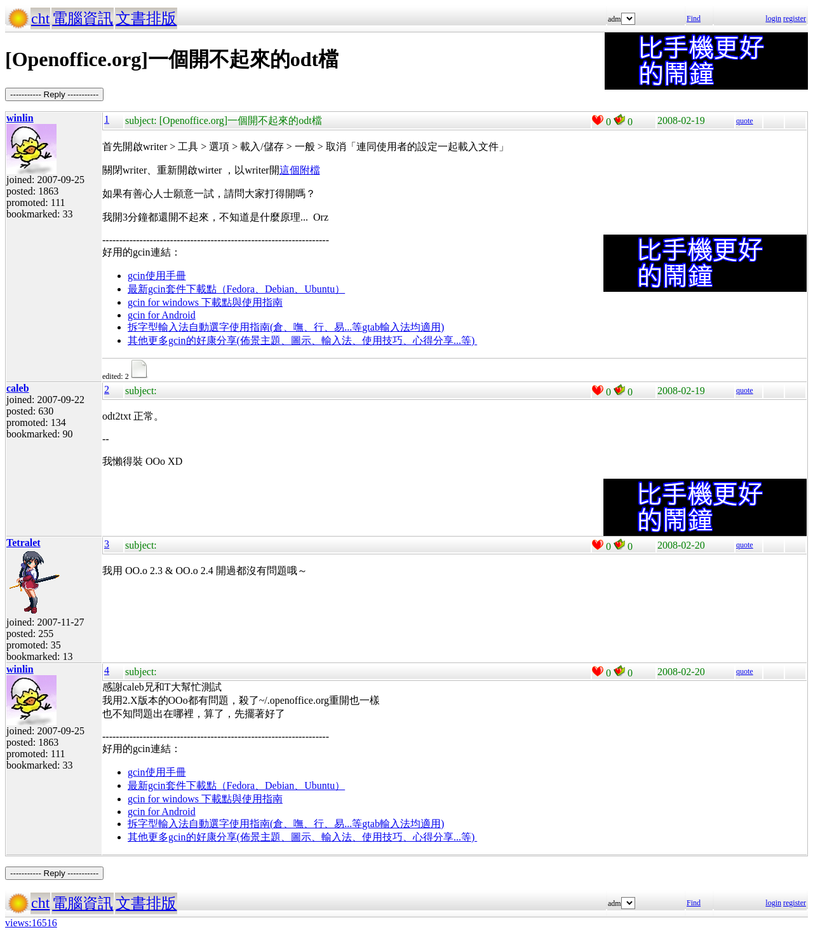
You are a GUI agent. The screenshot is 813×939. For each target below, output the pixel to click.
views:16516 (31, 922)
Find (694, 18)
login (773, 18)
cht (40, 18)
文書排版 (146, 18)
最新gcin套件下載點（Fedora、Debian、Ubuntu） (236, 289)
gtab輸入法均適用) (403, 327)
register (794, 18)
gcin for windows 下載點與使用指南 (205, 302)
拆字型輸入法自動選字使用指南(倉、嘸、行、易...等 (245, 327)
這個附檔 (299, 170)
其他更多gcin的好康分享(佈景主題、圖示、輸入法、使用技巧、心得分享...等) (302, 340)
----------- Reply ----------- (54, 94)
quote (744, 120)
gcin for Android (162, 315)
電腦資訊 (82, 18)
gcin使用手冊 (157, 275)
